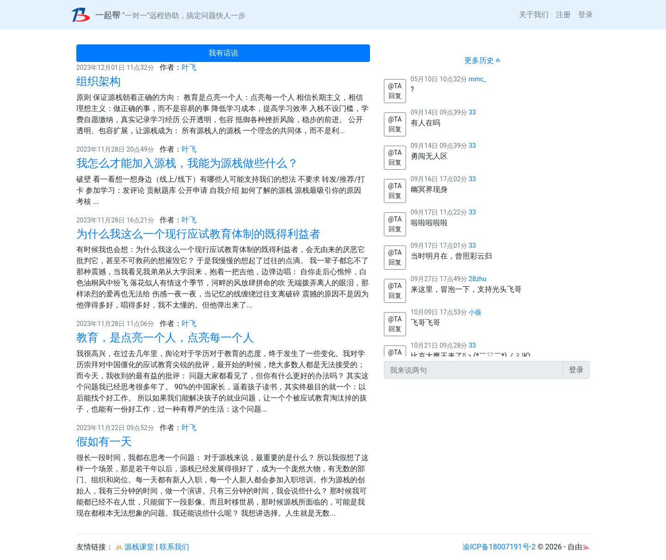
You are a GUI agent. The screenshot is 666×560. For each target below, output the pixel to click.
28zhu (477, 279)
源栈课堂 (134, 546)
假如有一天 (104, 441)
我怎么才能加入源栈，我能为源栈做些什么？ (187, 163)
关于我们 (534, 14)
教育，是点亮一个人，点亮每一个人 (165, 337)
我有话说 (223, 53)
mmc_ (477, 79)
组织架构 (98, 81)
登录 (585, 14)
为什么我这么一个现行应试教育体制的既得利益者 (198, 234)
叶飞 (189, 67)
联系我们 (174, 546)
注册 (563, 14)
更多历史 (482, 60)
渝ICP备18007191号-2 (499, 546)
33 (472, 112)
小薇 (475, 312)
